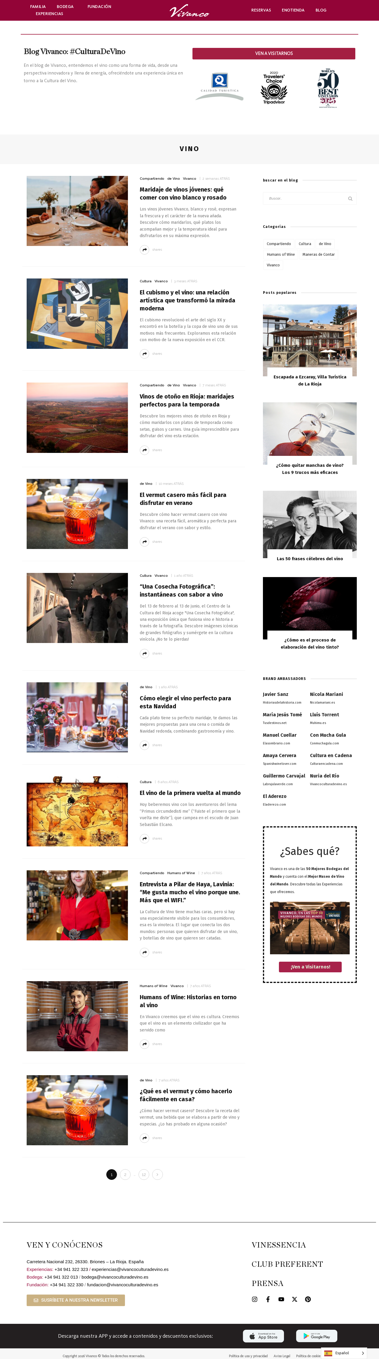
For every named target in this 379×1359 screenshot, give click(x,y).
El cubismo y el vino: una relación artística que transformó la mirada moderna (187, 300)
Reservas (261, 10)
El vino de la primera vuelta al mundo (190, 792)
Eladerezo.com (274, 804)
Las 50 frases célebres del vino (310, 558)
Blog (321, 10)
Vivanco (189, 179)
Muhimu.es (318, 723)
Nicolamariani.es (322, 702)
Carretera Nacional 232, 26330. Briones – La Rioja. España (85, 1261)
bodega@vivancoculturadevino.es (115, 1276)
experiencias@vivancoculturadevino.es (130, 1269)
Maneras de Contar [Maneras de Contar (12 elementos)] (319, 254)
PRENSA (268, 1283)
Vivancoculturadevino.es (328, 784)
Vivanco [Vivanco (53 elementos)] (273, 265)
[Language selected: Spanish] (344, 1353)
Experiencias (51, 14)
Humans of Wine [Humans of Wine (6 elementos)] (281, 254)
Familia (38, 6)
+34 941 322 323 (71, 1269)
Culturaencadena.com (326, 764)
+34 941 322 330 (66, 1284)
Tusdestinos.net (275, 723)
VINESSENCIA (279, 1245)
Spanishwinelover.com (279, 764)
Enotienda (293, 10)
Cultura (146, 281)
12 (144, 1174)
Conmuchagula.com (324, 743)
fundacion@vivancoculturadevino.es (122, 1284)
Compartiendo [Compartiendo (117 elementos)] (279, 244)
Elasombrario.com (276, 743)
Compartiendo (152, 179)
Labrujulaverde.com (278, 784)
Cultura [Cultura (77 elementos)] (305, 244)
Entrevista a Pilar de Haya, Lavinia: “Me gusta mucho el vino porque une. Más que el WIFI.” (190, 892)
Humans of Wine (181, 873)
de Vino (173, 179)
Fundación (101, 7)
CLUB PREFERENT (287, 1264)
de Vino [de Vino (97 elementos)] (325, 244)
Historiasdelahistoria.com (282, 702)
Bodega (67, 7)
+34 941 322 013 (61, 1276)
